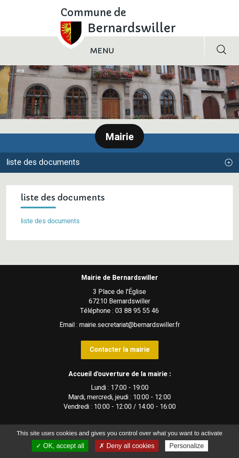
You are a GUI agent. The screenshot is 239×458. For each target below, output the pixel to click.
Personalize (186, 445)
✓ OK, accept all (60, 445)
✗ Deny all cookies (126, 445)
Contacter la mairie (120, 350)
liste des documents (50, 221)
